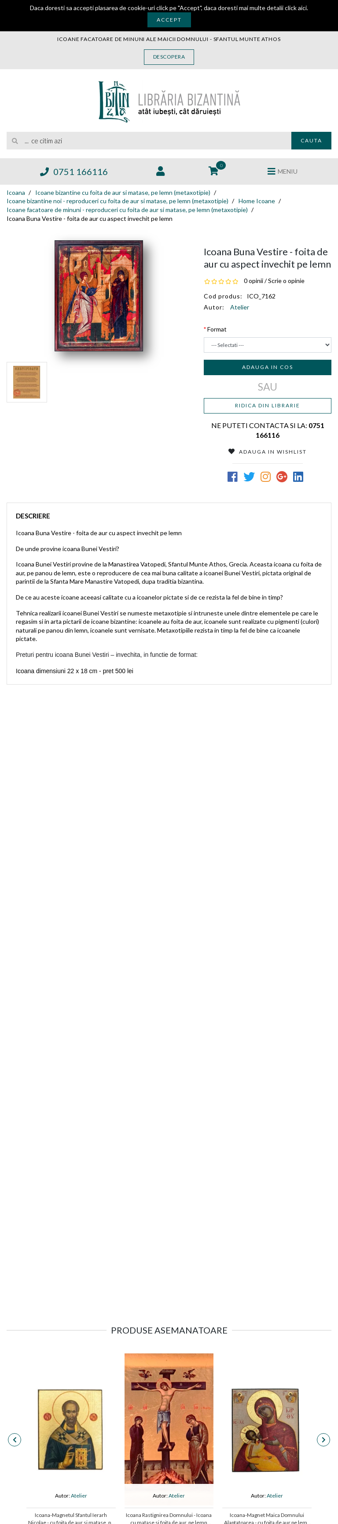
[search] (149, 140)
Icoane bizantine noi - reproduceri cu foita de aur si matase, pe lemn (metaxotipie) (117, 201)
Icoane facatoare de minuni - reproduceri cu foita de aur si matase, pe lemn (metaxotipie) (127, 209)
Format (217, 329)
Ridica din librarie (267, 405)
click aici (296, 7)
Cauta (311, 140)
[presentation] (14, 1439)
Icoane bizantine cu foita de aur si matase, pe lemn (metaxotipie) (122, 192)
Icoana (16, 192)
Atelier (239, 307)
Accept (169, 19)
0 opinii (253, 280)
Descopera (169, 56)
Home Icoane (257, 201)
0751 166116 (74, 171)
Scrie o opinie (286, 280)
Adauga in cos (267, 367)
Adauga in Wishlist (267, 451)
